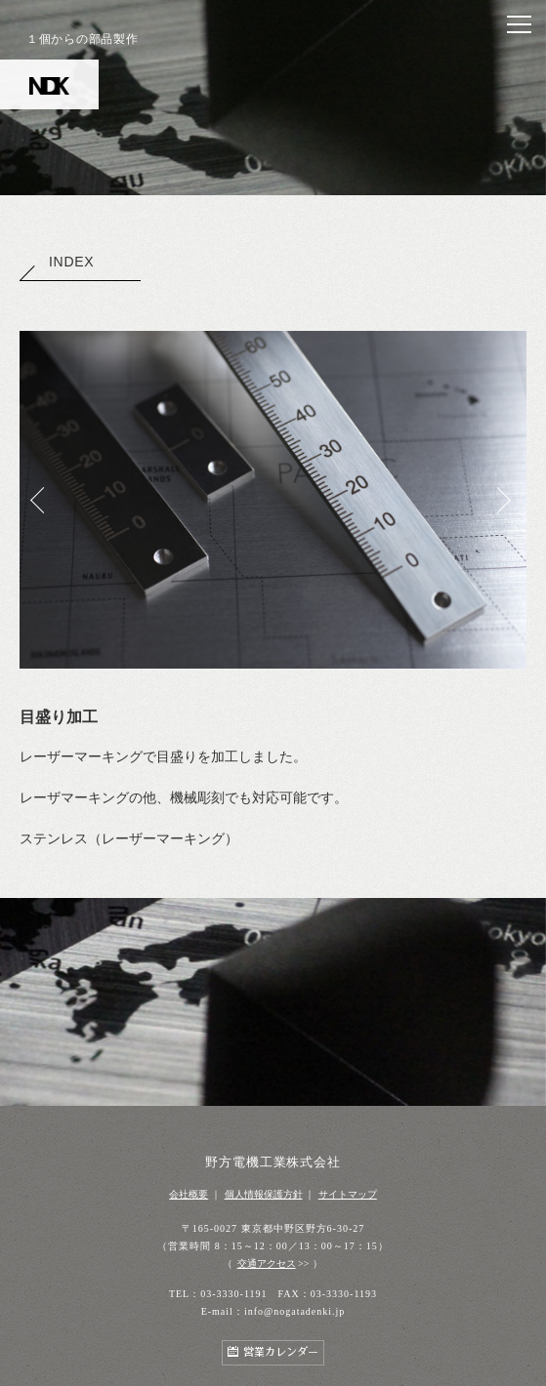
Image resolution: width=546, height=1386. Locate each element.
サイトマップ (347, 1194)
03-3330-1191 (233, 1293)
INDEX (57, 261)
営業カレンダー (280, 1352)
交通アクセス (266, 1263)
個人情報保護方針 (264, 1194)
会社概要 (188, 1194)
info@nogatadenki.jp (294, 1311)
